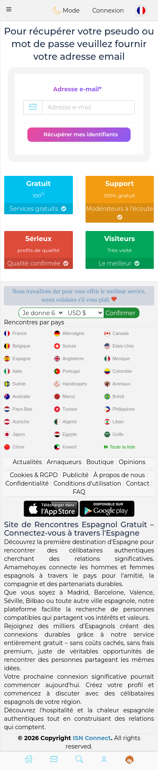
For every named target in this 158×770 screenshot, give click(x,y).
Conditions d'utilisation (87, 483)
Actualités (27, 462)
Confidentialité (27, 483)
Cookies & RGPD (34, 475)
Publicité (75, 475)
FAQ (78, 492)
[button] (9, 9)
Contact (137, 483)
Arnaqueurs (64, 462)
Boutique (100, 462)
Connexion (108, 10)
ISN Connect (92, 738)
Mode (66, 10)
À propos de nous (119, 475)
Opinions (132, 462)
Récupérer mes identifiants (80, 134)
